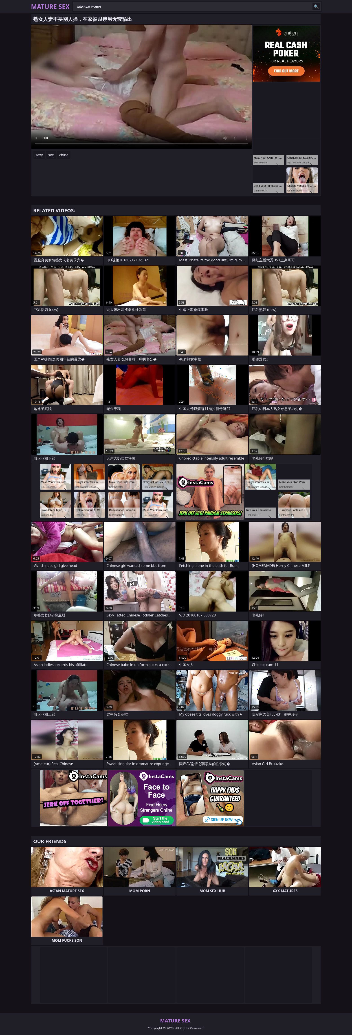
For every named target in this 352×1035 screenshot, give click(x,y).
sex (51, 154)
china (63, 154)
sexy (39, 154)
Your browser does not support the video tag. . (141, 87)
